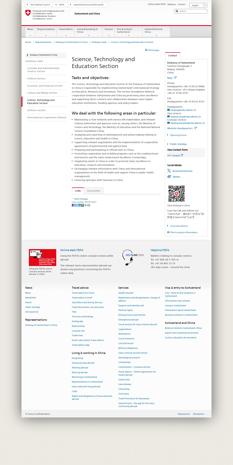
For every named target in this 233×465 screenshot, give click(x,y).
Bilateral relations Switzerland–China (183, 361)
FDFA (61, 4)
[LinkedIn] (79, 267)
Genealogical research (129, 390)
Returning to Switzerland (84, 410)
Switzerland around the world (88, 4)
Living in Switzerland (175, 338)
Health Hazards (125, 325)
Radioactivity (78, 359)
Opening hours (178, 135)
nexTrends (81, 244)
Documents (93, 190)
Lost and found (125, 376)
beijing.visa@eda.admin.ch (186, 116)
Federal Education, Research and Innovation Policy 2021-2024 (111, 203)
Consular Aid (78, 363)
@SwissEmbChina (182, 171)
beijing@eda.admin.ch (183, 110)
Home (28, 42)
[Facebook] (73, 267)
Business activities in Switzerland (181, 347)
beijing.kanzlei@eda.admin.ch (188, 123)
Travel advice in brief (82, 330)
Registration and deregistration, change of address (139, 332)
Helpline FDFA (160, 282)
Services (109, 32)
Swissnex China (84, 209)
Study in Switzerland (87, 238)
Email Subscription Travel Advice (88, 373)
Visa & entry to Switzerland (128, 32)
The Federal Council (40, 4)
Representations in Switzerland (87, 414)
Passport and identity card (131, 338)
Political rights (125, 343)
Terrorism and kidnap (82, 349)
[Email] (88, 267)
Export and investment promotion (182, 365)
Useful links (124, 412)
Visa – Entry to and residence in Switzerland (180, 327)
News (30, 32)
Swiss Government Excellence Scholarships (100, 227)
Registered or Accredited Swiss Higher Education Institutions (110, 232)
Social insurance (126, 371)
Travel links (77, 368)
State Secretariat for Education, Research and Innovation (108, 198)
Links (76, 190)
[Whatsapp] (85, 267)
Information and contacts (177, 333)
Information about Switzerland (180, 343)
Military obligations (128, 381)
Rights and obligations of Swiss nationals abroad (92, 430)
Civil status (123, 426)
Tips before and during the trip (87, 335)
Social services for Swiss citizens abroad (137, 357)
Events (28, 335)
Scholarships (124, 395)
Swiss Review (124, 417)
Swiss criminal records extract (132, 385)
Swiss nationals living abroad (86, 419)
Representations (46, 32)
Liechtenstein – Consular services (134, 399)
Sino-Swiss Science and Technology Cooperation (103, 215)
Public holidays (178, 144)
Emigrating (77, 391)
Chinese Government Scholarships (95, 250)
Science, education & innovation (181, 370)
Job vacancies (31, 344)
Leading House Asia (87, 221)
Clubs (74, 424)
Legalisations (124, 362)
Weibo (176, 176)
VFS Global (175, 155)
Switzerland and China (156, 32)
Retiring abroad (79, 405)
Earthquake (77, 354)
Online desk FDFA (71, 282)
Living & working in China (88, 32)
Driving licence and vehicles (131, 347)
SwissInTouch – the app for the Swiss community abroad (136, 437)
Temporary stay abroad (83, 395)
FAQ (74, 344)
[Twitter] (76, 267)
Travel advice (66, 32)
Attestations (124, 366)
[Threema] (82, 267)
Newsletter (30, 330)
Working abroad (80, 400)
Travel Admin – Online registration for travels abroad (137, 406)
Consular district (179, 226)
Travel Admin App (81, 377)
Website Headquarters (182, 128)
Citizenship (124, 421)
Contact (171, 55)
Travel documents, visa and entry (88, 340)
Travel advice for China (83, 325)
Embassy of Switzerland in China (72, 42)
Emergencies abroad (128, 352)
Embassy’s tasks (99, 42)
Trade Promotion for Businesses (133, 431)
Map (171, 77)
